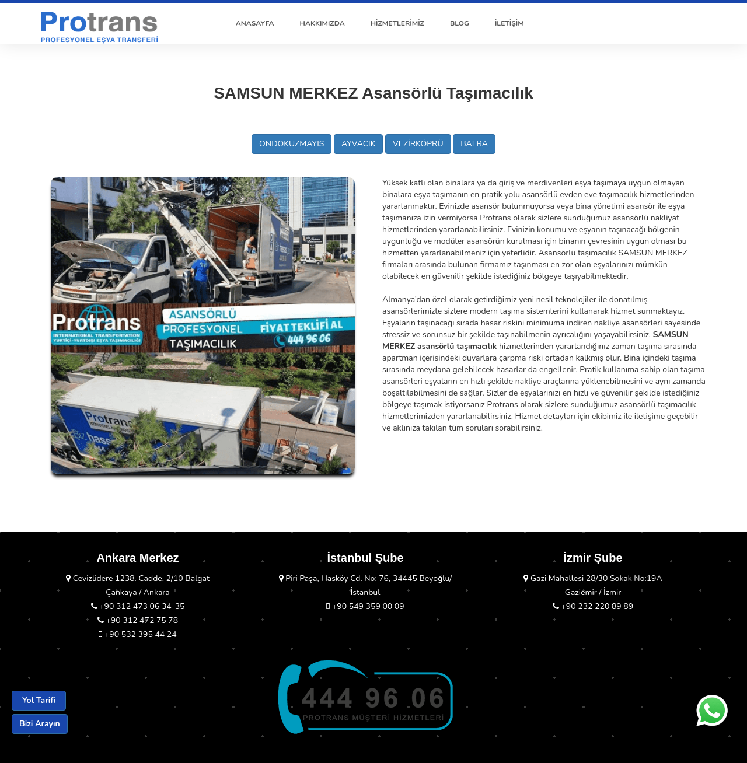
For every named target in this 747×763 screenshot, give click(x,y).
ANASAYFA (255, 23)
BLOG (459, 23)
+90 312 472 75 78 (137, 620)
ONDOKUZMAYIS (291, 143)
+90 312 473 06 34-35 (138, 606)
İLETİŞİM (509, 23)
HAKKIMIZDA (322, 23)
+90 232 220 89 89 (593, 606)
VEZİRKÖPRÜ (418, 143)
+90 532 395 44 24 (137, 634)
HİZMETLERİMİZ (397, 23)
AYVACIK (358, 143)
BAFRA (474, 143)
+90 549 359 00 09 (365, 606)
